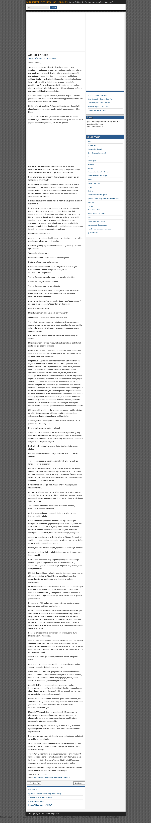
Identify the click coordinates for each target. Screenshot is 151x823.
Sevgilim (91, 164)
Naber (90, 179)
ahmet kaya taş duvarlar (96, 221)
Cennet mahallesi (94, 210)
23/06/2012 (41, 58)
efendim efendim (94, 183)
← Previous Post (34, 783)
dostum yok (92, 160)
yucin (32, 58)
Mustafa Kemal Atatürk (62, 777)
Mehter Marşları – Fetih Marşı (98, 107)
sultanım (91, 202)
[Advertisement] (56, 31)
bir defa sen (92, 145)
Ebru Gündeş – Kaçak (36, 801)
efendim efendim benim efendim (99, 229)
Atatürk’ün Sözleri (39, 55)
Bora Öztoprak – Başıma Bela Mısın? (101, 99)
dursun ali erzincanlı (95, 149)
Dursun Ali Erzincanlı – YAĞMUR (40, 805)
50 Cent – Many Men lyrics (97, 95)
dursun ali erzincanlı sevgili (97, 176)
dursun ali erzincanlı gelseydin (98, 172)
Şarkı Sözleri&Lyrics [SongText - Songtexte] (47, 1)
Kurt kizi (90, 191)
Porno (90, 141)
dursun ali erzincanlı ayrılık (97, 195)
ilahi (89, 217)
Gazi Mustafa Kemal (45, 777)
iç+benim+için (93, 233)
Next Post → (79, 783)
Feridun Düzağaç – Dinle (96, 110)
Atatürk (34, 777)
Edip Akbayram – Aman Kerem (99, 103)
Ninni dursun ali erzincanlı (97, 153)
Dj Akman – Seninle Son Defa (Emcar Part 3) (44, 794)
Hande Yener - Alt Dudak (96, 214)
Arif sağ (90, 168)
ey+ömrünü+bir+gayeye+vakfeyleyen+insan (103, 198)
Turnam (90, 206)
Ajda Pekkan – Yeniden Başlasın (40, 797)
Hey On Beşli (33, 790)
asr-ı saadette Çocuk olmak (97, 225)
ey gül (90, 187)
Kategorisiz (53, 58)
